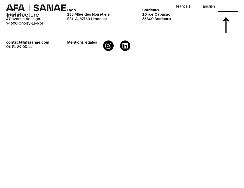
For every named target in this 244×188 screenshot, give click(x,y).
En (209, 6)
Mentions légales (82, 42)
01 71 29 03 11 (19, 46)
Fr (183, 6)
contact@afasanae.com (27, 42)
